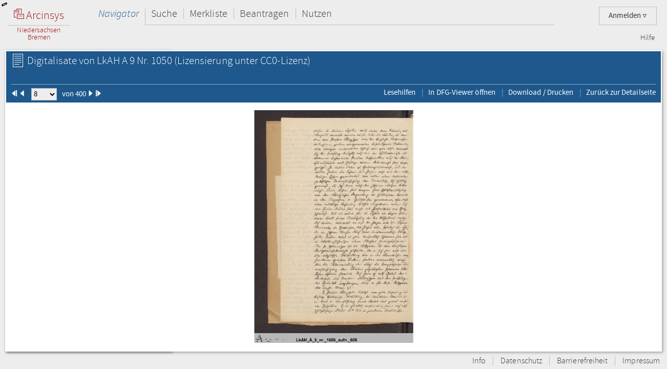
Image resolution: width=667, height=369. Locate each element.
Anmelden (628, 15)
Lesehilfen (400, 92)
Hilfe (647, 38)
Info (479, 361)
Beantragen (264, 13)
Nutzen (317, 13)
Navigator (118, 13)
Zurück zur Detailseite (621, 92)
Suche (164, 13)
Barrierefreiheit (582, 361)
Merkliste (208, 13)
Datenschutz (521, 361)
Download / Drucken (540, 92)
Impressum (641, 361)
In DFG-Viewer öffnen (461, 92)
